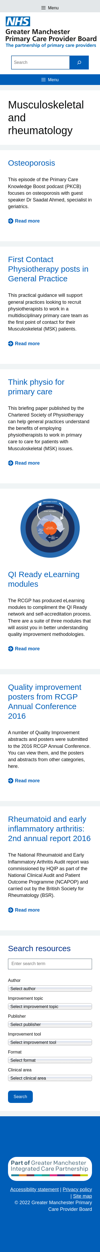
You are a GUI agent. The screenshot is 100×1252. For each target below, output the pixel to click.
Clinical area (19, 1070)
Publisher (17, 1016)
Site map (82, 1196)
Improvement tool (24, 1034)
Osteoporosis (31, 162)
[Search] (79, 62)
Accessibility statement (34, 1189)
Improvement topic (25, 998)
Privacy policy (77, 1189)
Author (14, 980)
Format (15, 1052)
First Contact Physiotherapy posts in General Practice (48, 269)
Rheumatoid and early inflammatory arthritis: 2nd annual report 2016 (49, 829)
